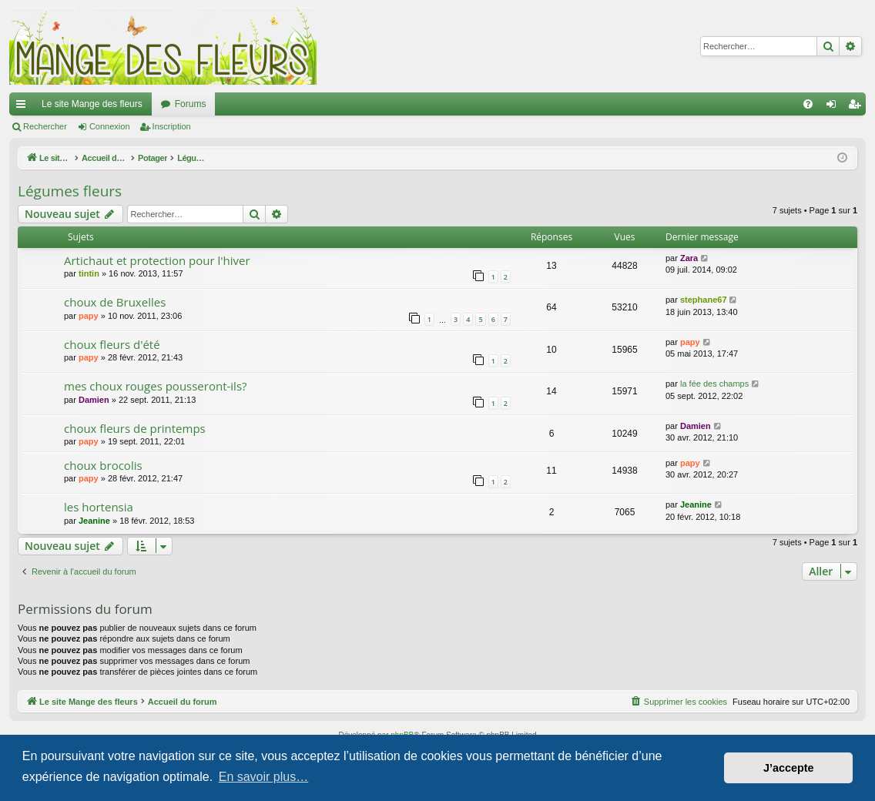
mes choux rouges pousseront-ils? (155, 386)
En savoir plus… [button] (264, 776)
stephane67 (703, 299)
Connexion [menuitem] (834, 107)
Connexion (109, 126)
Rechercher (45, 126)
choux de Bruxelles (115, 302)
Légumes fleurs (70, 191)
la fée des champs (714, 383)
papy (89, 315)
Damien (94, 399)
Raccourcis (23, 107)
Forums (190, 104)
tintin (89, 273)
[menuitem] (808, 104)
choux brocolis (103, 465)
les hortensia (98, 506)
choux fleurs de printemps (135, 428)
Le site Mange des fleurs (92, 104)
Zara (689, 258)
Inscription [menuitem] (858, 107)
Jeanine (94, 520)
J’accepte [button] (788, 768)
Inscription (172, 126)
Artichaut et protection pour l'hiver (157, 260)
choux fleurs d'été (112, 344)
